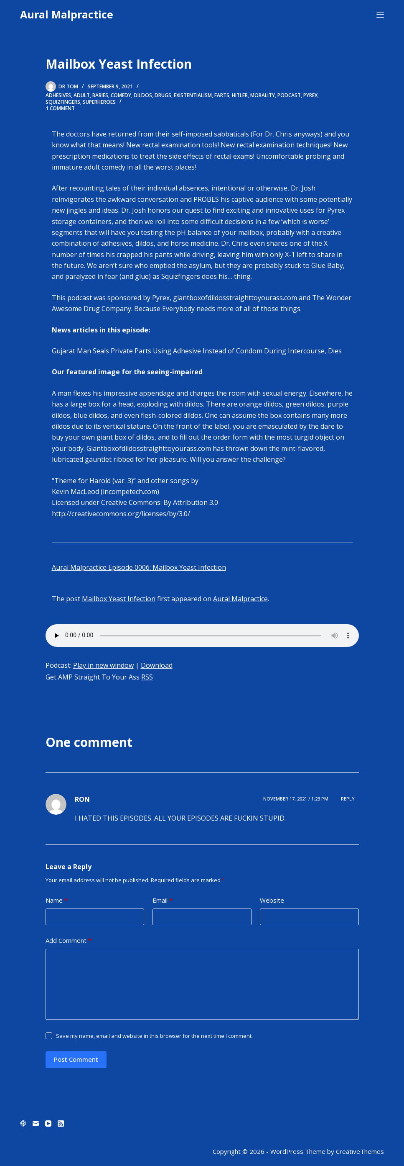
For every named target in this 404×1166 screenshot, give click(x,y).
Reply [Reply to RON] (348, 798)
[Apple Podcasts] (23, 1123)
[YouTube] (48, 1123)
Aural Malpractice (66, 14)
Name (57, 900)
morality (262, 95)
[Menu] (380, 14)
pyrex (310, 95)
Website (272, 900)
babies (100, 95)
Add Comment (68, 940)
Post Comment (76, 1059)
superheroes (99, 102)
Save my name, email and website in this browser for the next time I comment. (154, 1036)
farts (221, 95)
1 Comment (60, 108)
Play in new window (103, 665)
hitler (240, 95)
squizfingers (63, 102)
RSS (147, 677)
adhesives (58, 95)
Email (162, 900)
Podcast (289, 95)
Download (157, 665)
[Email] (36, 1123)
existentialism (193, 95)
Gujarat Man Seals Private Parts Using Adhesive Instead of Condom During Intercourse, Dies (197, 350)
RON (82, 799)
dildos (143, 95)
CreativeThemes (360, 1151)
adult (82, 95)
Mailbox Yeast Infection (118, 598)
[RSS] (61, 1123)
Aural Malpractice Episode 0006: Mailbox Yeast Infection (139, 567)
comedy (121, 95)
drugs (163, 95)
